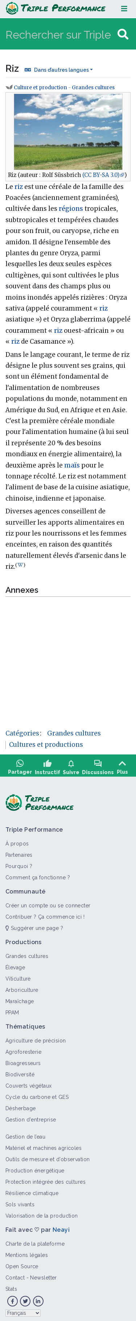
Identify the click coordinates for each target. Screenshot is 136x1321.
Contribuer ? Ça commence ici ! (45, 914)
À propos (17, 841)
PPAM (12, 1010)
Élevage (15, 965)
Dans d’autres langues (61, 70)
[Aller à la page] (123, 34)
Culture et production (40, 87)
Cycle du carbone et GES (37, 1094)
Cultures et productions (46, 745)
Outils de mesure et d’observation (47, 1157)
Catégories (22, 733)
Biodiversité (19, 1072)
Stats (11, 1286)
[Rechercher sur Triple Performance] (60, 34)
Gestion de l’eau (25, 1134)
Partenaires (19, 852)
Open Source (21, 1264)
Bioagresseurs (23, 1061)
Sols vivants (19, 1202)
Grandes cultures (93, 87)
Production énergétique (35, 1168)
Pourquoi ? (18, 864)
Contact (15, 1275)
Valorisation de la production (41, 1213)
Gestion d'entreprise (30, 1117)
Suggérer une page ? (34, 925)
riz (19, 187)
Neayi (61, 1227)
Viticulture (18, 976)
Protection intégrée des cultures (45, 1179)
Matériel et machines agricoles (43, 1145)
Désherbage (20, 1106)
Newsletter (43, 1275)
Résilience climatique (31, 1191)
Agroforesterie (23, 1049)
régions (71, 209)
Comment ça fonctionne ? (37, 875)
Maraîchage (19, 999)
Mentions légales (26, 1252)
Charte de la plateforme (35, 1241)
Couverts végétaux (28, 1083)
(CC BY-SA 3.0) (101, 174)
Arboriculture (21, 987)
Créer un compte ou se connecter (48, 903)
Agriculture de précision (35, 1038)
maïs (72, 465)
